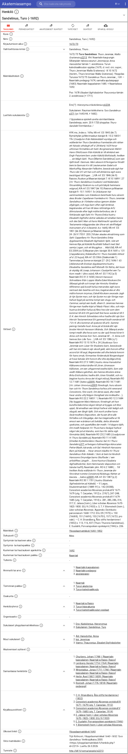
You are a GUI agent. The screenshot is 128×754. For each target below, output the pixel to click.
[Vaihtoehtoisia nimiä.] (27, 49)
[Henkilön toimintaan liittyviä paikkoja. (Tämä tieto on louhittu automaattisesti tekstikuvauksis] (24, 586)
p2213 (83, 57)
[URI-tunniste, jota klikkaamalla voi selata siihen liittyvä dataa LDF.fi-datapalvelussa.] (15, 750)
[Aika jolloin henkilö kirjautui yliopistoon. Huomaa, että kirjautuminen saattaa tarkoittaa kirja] (25, 44)
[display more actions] (125, 4)
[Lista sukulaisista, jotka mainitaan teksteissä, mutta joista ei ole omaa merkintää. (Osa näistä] (22, 639)
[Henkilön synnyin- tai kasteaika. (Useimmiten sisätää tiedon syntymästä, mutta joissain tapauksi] (34, 540)
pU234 (106, 105)
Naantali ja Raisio (85, 603)
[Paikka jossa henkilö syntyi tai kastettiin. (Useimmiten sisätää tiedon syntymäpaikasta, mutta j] (32, 545)
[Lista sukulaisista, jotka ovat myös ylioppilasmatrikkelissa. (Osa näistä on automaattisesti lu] (41, 625)
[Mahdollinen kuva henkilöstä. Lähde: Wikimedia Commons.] (11, 34)
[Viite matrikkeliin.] (23, 741)
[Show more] (64, 49)
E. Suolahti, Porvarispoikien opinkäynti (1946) (99, 721)
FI (117, 4)
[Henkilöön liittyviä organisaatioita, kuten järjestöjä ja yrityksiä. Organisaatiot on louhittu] (19, 616)
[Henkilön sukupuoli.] (16, 535)
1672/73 (73, 44)
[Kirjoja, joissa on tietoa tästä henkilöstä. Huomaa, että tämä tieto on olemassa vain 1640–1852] (24, 709)
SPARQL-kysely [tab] (105, 27)
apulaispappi (82, 574)
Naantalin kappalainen (87, 567)
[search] (55, 4)
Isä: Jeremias (83, 639)
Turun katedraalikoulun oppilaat (92, 610)
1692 (72, 550)
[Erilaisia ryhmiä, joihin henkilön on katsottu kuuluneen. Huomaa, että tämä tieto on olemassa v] (20, 606)
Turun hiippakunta (85, 606)
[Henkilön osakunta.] (16, 596)
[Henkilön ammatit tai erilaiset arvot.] (23, 570)
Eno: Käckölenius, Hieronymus (91, 624)
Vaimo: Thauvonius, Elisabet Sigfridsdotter (98, 642)
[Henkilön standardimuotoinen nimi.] (10, 39)
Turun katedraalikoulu (87, 589)
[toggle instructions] (16, 11)
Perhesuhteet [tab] (26, 27)
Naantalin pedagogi (86, 570)
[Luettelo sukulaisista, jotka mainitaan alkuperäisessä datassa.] (27, 115)
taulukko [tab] (8, 27)
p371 (72, 113)
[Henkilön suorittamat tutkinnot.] (14, 560)
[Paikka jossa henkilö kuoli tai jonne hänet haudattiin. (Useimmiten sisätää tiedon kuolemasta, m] (40, 555)
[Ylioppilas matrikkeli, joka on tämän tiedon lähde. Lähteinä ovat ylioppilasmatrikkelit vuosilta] (16, 530)
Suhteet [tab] (87, 27)
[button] (64, 15)
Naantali (73, 555)
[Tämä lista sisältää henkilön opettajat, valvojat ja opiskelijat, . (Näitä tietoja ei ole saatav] (28, 649)
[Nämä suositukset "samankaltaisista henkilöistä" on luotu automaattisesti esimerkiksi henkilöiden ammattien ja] (29, 671)
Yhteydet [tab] (72, 27)
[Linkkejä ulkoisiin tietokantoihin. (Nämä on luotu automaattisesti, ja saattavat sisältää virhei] (19, 731)
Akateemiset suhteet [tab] (51, 27)
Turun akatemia (84, 586)
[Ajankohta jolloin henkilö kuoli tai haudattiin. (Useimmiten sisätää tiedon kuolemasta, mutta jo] (43, 550)
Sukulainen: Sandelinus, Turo (91, 627)
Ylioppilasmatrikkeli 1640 (82, 731)
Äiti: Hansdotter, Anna (87, 636)
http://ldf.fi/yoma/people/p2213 (86, 751)
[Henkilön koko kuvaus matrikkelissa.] (22, 76)
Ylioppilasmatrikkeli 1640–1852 (85, 531)
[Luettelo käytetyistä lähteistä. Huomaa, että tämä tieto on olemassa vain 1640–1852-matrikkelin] (13, 329)
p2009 (90, 382)
